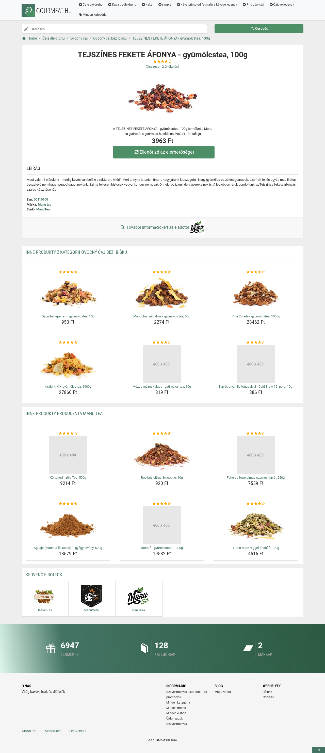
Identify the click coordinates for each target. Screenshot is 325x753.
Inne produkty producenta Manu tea (64, 413)
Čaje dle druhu (90, 4)
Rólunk (267, 692)
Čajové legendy (281, 4)
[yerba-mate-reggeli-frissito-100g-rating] (256, 503)
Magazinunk (223, 692)
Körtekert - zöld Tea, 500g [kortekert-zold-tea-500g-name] (68, 477)
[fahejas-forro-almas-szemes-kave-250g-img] (256, 455)
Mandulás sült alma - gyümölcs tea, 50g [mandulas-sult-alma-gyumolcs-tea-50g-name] (161, 316)
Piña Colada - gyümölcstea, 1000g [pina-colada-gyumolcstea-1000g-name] (256, 316)
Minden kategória (92, 14)
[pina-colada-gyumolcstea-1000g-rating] (256, 272)
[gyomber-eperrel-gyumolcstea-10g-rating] (68, 272)
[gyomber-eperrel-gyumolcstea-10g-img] (68, 294)
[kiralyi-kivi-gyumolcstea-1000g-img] (68, 364)
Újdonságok (174, 718)
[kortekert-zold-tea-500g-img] (68, 455)
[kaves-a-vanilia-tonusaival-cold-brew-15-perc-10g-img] (256, 364)
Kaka (147, 4)
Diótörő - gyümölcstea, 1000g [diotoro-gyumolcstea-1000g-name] (162, 548)
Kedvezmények (176, 724)
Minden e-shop (176, 713)
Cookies (268, 697)
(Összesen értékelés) (162, 66)
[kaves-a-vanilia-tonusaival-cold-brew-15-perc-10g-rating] (256, 342)
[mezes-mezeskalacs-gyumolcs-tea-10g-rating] (162, 342)
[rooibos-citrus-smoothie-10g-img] (162, 455)
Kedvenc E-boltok (44, 574)
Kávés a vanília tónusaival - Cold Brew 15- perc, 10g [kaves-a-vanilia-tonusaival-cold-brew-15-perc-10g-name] (255, 386)
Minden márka (176, 708)
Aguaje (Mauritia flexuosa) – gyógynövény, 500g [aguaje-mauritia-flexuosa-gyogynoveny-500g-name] (68, 548)
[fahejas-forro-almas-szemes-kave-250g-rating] (256, 433)
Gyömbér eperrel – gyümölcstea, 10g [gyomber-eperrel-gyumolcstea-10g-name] (68, 316)
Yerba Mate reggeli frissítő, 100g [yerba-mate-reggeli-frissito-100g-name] (256, 548)
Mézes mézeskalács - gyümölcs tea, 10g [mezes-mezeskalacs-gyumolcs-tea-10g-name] (162, 386)
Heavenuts (77, 731)
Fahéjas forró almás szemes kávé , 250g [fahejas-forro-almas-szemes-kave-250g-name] (256, 477)
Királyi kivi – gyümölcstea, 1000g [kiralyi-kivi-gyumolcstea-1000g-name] (67, 386)
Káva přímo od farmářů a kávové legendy (206, 4)
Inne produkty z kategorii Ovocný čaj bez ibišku (76, 252)
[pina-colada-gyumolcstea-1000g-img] (256, 294)
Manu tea (44, 204)
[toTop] (318, 750)
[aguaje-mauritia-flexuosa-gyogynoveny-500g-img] (68, 525)
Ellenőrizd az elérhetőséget (163, 152)
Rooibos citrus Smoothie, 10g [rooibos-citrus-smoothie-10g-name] (162, 477)
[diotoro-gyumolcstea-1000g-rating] (162, 503)
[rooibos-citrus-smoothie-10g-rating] (162, 433)
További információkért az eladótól (162, 227)
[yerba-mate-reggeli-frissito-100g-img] (256, 525)
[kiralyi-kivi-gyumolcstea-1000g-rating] (68, 342)
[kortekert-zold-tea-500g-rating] (68, 433)
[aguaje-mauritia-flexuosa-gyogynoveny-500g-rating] (68, 503)
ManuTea (43, 209)
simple (164, 4)
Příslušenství (253, 4)
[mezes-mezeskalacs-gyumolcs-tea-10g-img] (162, 364)
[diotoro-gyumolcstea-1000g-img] (162, 525)
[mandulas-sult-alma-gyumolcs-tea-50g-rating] (162, 272)
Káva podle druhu (122, 4)
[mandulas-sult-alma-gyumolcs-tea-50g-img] (162, 294)
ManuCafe (53, 731)
